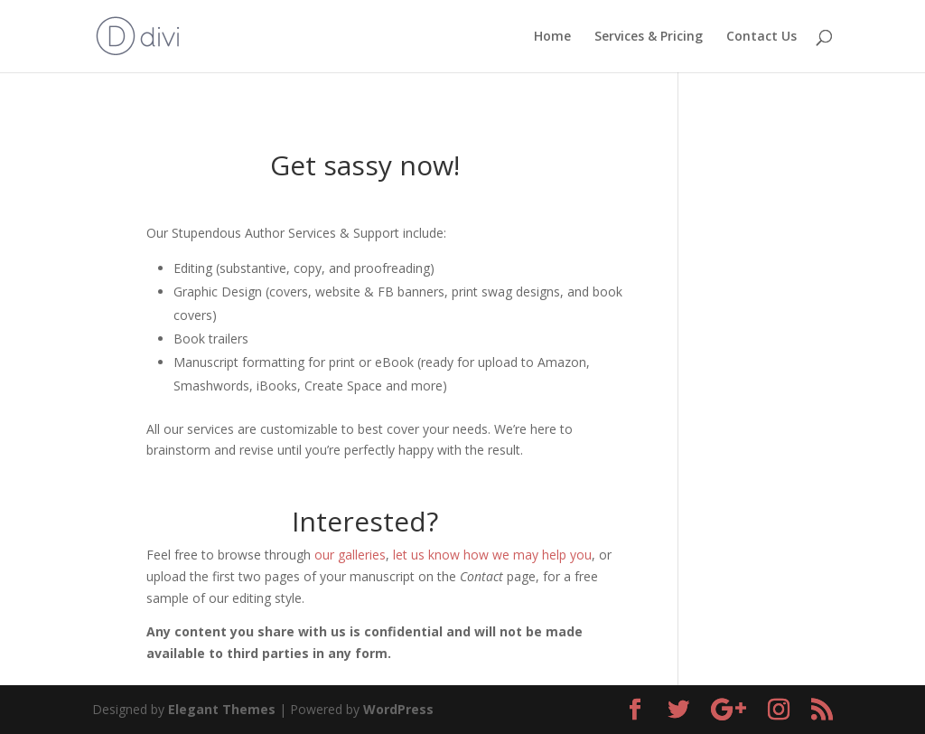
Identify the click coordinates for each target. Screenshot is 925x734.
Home (552, 37)
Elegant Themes (222, 709)
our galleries (350, 554)
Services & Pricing (648, 37)
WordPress (398, 709)
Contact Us (761, 37)
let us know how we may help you (492, 554)
